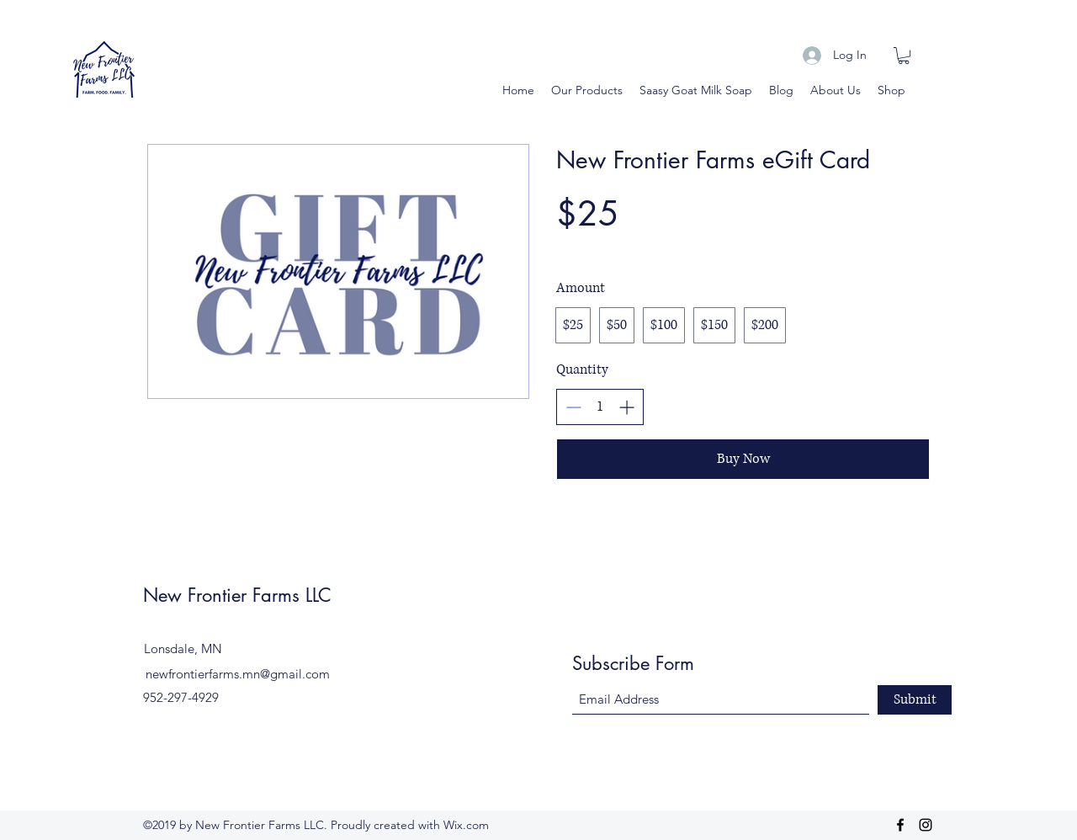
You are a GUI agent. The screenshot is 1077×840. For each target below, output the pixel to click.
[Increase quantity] (626, 407)
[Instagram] (925, 824)
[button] (904, 55)
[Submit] (915, 700)
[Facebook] (900, 824)
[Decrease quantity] (573, 407)
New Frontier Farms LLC (237, 595)
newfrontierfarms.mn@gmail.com (238, 674)
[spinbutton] (600, 406)
